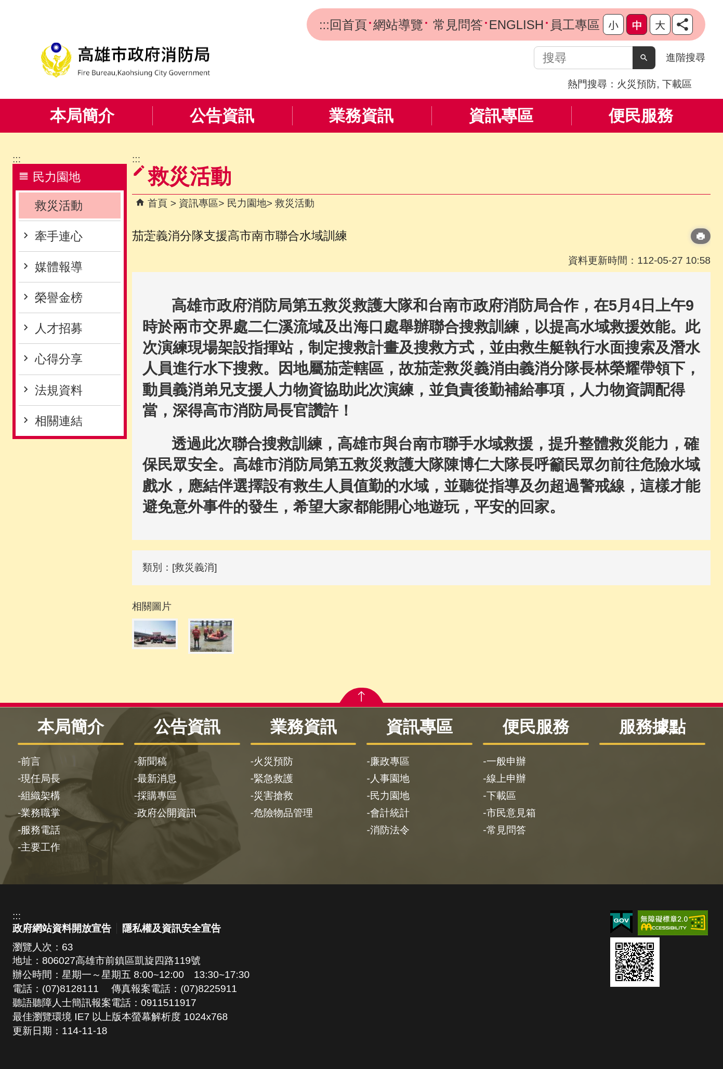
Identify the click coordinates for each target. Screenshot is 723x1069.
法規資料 (59, 390)
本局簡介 (82, 116)
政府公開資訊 (166, 812)
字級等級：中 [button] (637, 24)
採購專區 (157, 795)
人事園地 (390, 778)
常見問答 (456, 25)
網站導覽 (398, 25)
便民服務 (641, 116)
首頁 (157, 203)
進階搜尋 (685, 57)
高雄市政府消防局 (125, 60)
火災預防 (636, 84)
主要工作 (40, 847)
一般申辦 (506, 761)
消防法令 (390, 830)
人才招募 (59, 328)
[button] (644, 57)
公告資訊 (222, 116)
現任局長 (40, 778)
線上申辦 (506, 778)
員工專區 (575, 25)
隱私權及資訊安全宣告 (171, 928)
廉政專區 (390, 761)
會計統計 (390, 812)
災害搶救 (273, 795)
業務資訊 (361, 116)
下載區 (677, 84)
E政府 (621, 922)
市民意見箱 (511, 812)
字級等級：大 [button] (660, 24)
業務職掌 (40, 812)
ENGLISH (516, 25)
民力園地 (247, 203)
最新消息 (157, 778)
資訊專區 (501, 116)
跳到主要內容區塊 (5, 5)
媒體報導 (59, 267)
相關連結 (59, 421)
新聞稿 (152, 761)
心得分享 (59, 359)
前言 (31, 761)
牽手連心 (59, 236)
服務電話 (40, 830)
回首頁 (348, 25)
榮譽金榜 (59, 297)
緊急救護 (273, 778)
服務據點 (652, 726)
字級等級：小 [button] (613, 24)
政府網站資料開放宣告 (61, 928)
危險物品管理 (283, 812)
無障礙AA (673, 922)
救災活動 (59, 205)
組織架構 (40, 795)
